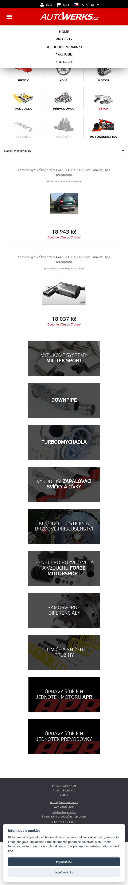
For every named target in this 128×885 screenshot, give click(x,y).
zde (10, 851)
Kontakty (64, 62)
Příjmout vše (64, 862)
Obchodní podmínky (64, 47)
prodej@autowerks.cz (64, 802)
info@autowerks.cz (64, 812)
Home (64, 32)
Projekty (64, 39)
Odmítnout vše (64, 872)
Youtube (64, 54)
